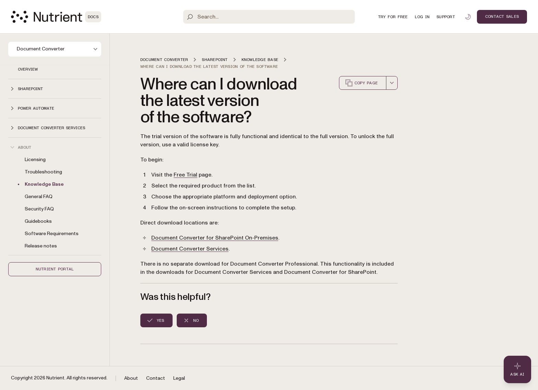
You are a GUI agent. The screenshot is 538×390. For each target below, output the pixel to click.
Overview (28, 69)
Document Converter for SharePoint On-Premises (214, 238)
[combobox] (392, 83)
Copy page (361, 83)
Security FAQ (39, 209)
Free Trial (185, 175)
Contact (155, 378)
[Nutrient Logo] (56, 17)
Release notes (41, 246)
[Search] (269, 17)
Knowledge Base (44, 184)
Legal (179, 378)
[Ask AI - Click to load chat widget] (517, 369)
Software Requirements (52, 233)
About (131, 378)
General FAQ (38, 196)
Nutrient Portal (55, 269)
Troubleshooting (43, 172)
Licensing (35, 159)
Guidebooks (38, 221)
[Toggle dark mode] (468, 17)
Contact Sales (502, 16)
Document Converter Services (190, 249)
